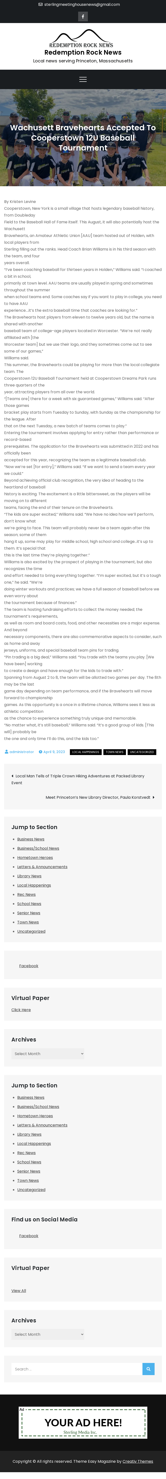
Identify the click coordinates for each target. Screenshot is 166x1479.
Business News (30, 839)
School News (29, 904)
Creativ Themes (138, 1461)
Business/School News (38, 848)
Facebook (24, 964)
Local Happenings (85, 752)
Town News (115, 752)
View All (18, 1291)
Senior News (28, 913)
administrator (21, 751)
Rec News (26, 894)
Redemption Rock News (83, 52)
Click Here (21, 1010)
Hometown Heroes (35, 857)
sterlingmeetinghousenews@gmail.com (79, 4)
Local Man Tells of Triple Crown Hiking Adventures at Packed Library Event (77, 779)
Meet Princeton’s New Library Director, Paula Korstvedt (98, 797)
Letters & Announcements (42, 867)
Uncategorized (142, 752)
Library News (29, 876)
